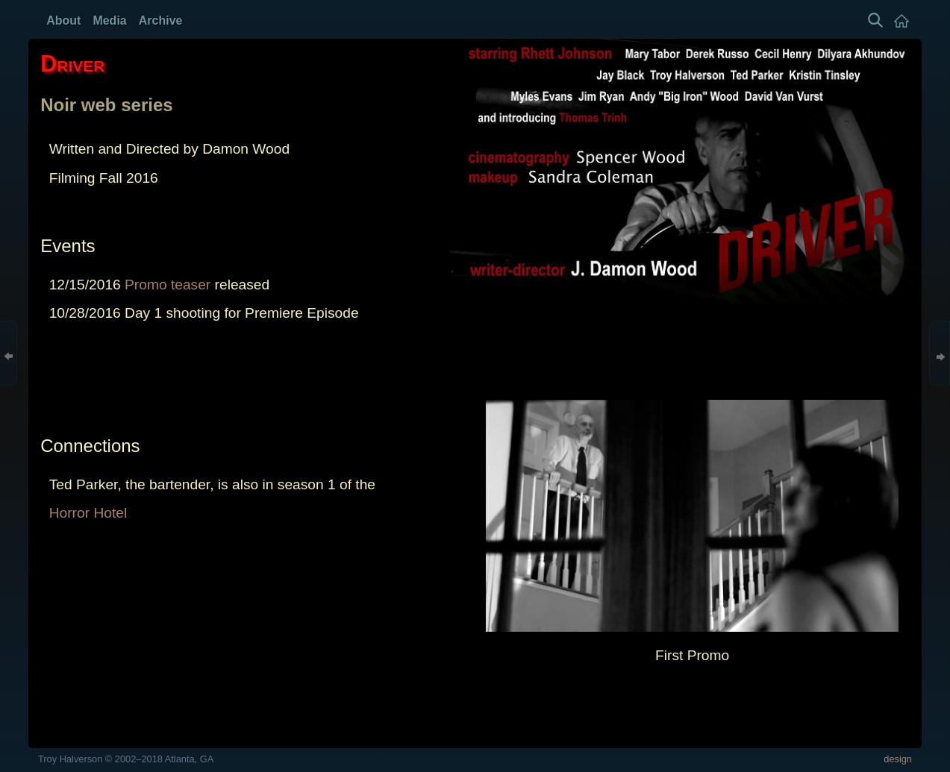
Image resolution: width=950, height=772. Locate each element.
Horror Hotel (88, 513)
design (898, 759)
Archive (161, 20)
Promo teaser (167, 284)
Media (109, 20)
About (63, 20)
